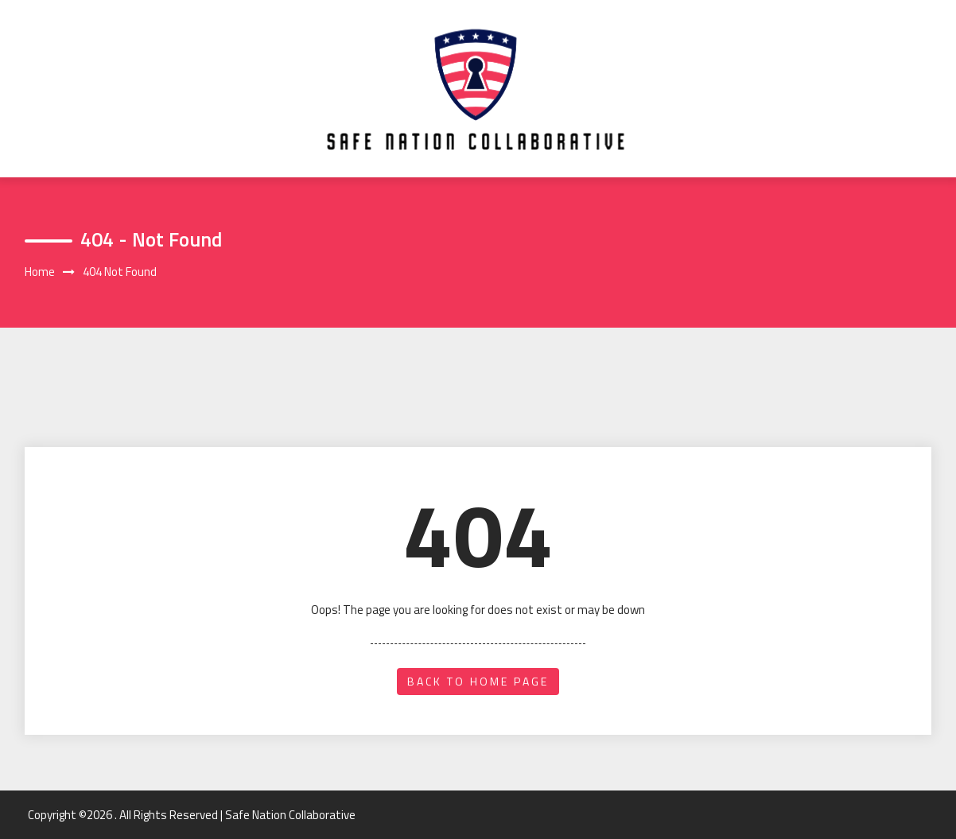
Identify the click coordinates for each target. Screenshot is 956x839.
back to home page (478, 681)
